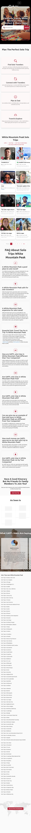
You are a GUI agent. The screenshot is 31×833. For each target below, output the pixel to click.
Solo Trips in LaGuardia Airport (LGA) (9, 676)
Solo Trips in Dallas (5, 606)
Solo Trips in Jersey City (6, 595)
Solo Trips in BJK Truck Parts (7, 767)
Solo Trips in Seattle (5, 586)
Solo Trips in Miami (5, 717)
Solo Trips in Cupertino (6, 654)
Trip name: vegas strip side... (8, 209)
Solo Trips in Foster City (6, 780)
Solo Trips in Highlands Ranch (7, 704)
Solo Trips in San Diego (6, 620)
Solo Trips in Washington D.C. (7, 584)
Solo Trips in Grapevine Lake (7, 787)
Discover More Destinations (15, 808)
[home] (14, 6)
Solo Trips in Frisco (5, 774)
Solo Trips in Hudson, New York (8, 577)
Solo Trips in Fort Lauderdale (7, 678)
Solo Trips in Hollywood (6, 683)
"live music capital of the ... (24, 186)
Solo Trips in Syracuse (6, 778)
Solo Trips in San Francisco (7, 602)
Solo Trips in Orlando (5, 636)
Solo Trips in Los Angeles (6, 579)
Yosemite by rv (5, 162)
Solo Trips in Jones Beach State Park (9, 715)
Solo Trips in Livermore (6, 649)
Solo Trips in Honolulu (6, 672)
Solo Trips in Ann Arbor (6, 742)
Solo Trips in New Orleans (7, 726)
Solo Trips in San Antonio (6, 640)
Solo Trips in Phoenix (5, 613)
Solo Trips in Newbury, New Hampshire (9, 615)
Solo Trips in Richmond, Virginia (8, 722)
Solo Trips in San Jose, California (8, 588)
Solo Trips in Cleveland (6, 745)
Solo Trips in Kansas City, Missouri (8, 638)
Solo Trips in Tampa (5, 626)
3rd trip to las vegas (6, 233)
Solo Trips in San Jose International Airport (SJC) (11, 733)
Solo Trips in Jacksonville (6, 656)
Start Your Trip (15, 492)
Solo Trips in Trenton (5, 600)
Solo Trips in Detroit (5, 751)
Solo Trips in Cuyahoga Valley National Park (10, 756)
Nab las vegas (20, 233)
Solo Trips (11, 143)
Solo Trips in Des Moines (6, 695)
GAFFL (5, 143)
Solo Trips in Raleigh (5, 713)
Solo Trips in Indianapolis (6, 629)
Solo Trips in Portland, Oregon (7, 622)
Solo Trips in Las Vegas (6, 699)
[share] (13, 151)
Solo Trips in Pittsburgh (6, 663)
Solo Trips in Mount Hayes (7, 667)
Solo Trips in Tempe (5, 762)
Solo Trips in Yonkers (5, 631)
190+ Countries (11, 30)
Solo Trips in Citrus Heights (7, 706)
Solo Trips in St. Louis (5, 661)
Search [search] (27, 27)
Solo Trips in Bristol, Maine (7, 789)
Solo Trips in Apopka (5, 737)
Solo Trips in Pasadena (6, 760)
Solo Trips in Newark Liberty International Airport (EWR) (13, 739)
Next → (24, 243)
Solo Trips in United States (21, 143)
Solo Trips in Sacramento (6, 647)
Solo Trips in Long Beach (6, 758)
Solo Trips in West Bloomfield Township (10, 719)
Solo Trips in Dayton (5, 783)
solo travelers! (16, 342)
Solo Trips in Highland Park (7, 674)
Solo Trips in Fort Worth (6, 769)
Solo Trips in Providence (6, 665)
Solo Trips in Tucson (5, 747)
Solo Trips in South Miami (6, 652)
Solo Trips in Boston (5, 611)
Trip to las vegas (21, 209)
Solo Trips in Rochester (6, 754)
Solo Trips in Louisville (6, 765)
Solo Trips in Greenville (6, 728)
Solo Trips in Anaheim (6, 685)
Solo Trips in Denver (5, 593)
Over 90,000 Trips (21, 30)
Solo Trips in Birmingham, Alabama (8, 624)
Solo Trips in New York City (7, 597)
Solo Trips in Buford (5, 690)
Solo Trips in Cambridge (6, 710)
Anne (2, 186)
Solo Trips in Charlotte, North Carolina (9, 645)
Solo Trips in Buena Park (6, 697)
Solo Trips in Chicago (5, 582)
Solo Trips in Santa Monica (7, 785)
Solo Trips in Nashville (6, 681)
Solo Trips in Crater (5, 771)
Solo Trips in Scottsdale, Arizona (8, 735)
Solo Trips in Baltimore (6, 658)
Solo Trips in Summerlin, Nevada (8, 776)
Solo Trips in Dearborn (6, 749)
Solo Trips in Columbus (6, 634)
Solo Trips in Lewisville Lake (7, 724)
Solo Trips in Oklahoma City (7, 794)
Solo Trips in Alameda (6, 688)
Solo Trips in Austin (5, 609)
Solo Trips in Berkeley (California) (8, 708)
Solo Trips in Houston (6, 617)
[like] (13, 149)
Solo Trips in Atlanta (5, 591)
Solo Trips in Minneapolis (6, 693)
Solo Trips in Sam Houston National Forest (10, 604)
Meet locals (5, 342)
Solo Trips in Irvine (5, 670)
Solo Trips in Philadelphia (6, 643)
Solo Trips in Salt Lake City (7, 701)
